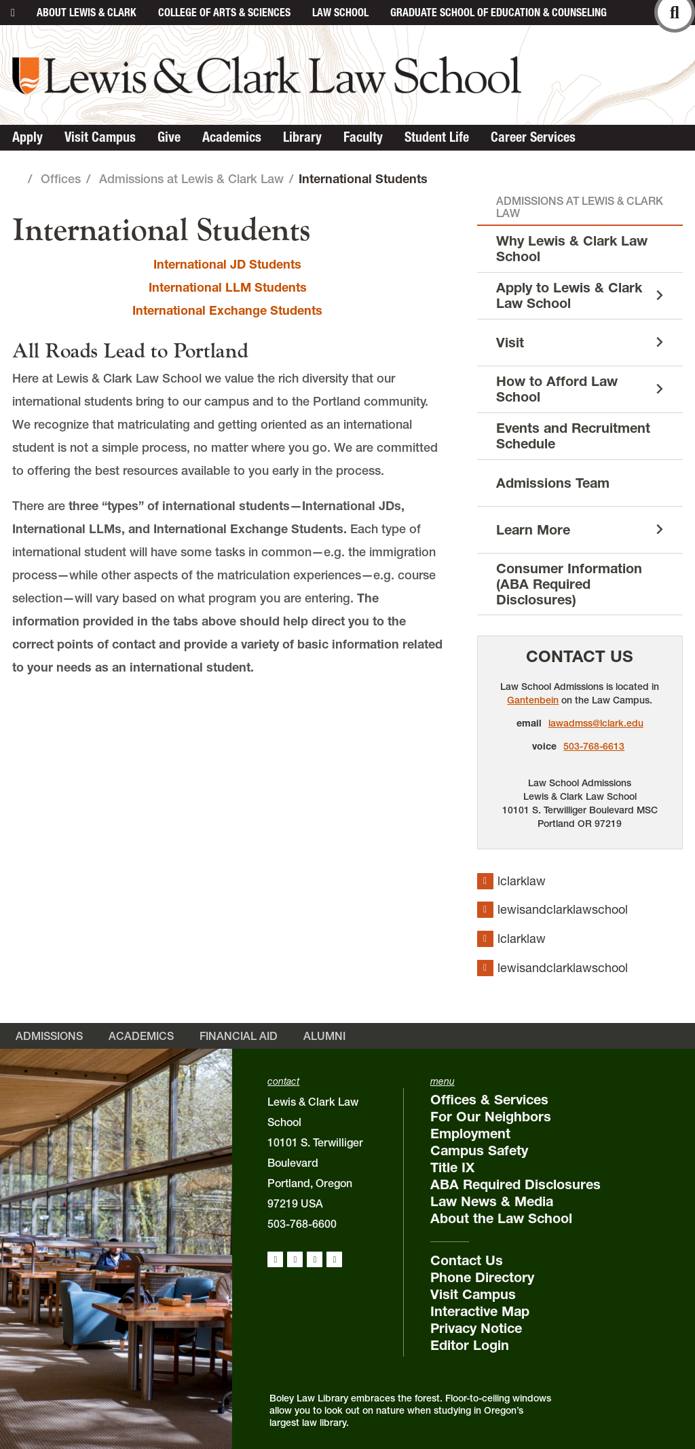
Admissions (49, 1035)
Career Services (533, 137)
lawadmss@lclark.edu (595, 723)
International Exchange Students (227, 310)
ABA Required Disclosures (515, 1184)
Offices (61, 179)
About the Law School (501, 1218)
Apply (27, 137)
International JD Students (227, 264)
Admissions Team (552, 483)
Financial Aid (239, 1035)
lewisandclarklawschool (562, 909)
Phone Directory (482, 1277)
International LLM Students (228, 287)
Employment (470, 1133)
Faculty (363, 137)
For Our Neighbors (490, 1116)
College (224, 12)
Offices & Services (489, 1099)
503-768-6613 (593, 746)
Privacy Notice (476, 1328)
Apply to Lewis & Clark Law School (569, 295)
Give (169, 137)
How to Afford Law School (557, 389)
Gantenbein (533, 700)
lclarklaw (521, 881)
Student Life (437, 137)
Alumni (324, 1035)
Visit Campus (100, 137)
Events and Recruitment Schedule (573, 436)
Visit (510, 342)
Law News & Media (491, 1201)
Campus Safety (479, 1150)
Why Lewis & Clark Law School (571, 249)
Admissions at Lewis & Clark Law (191, 179)
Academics (231, 137)
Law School (340, 12)
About (86, 12)
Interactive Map (479, 1311)
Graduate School (498, 12)
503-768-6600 (302, 1224)
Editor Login (469, 1345)
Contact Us (579, 656)
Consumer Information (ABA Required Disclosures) (569, 584)
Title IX (452, 1167)
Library (302, 137)
